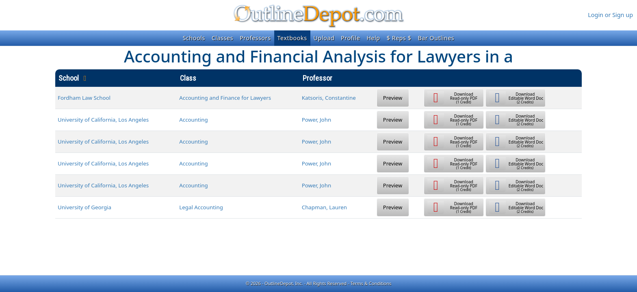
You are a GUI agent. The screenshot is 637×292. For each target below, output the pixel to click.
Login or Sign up (610, 15)
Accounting (193, 119)
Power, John (316, 119)
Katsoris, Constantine (329, 97)
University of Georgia (84, 207)
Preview (392, 97)
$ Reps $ (399, 38)
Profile (350, 38)
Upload (324, 38)
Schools (194, 38)
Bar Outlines (436, 38)
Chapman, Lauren (324, 207)
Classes (222, 38)
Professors (255, 38)
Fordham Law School (84, 97)
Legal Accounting (201, 207)
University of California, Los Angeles (103, 119)
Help (373, 38)
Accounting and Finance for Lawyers (225, 97)
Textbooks (292, 38)
